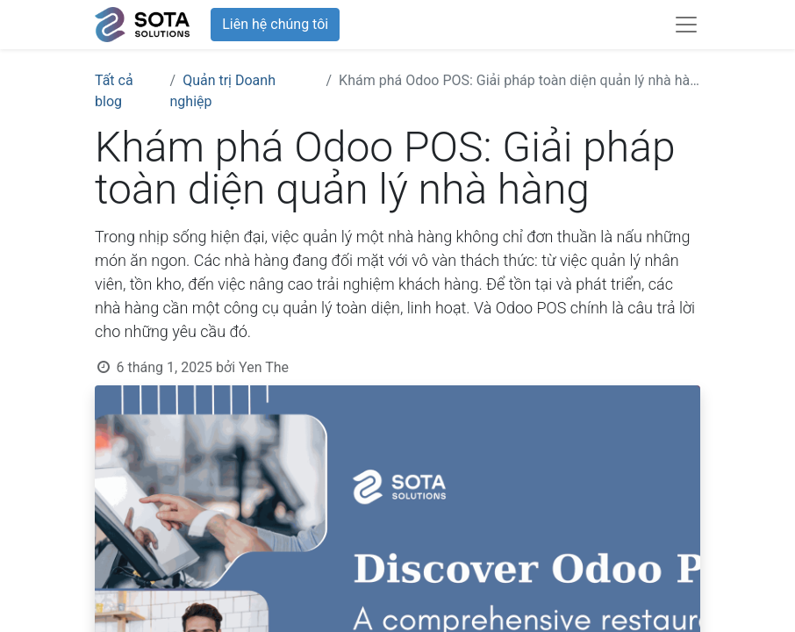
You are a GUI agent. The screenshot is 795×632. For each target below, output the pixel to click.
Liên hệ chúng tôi (275, 24)
